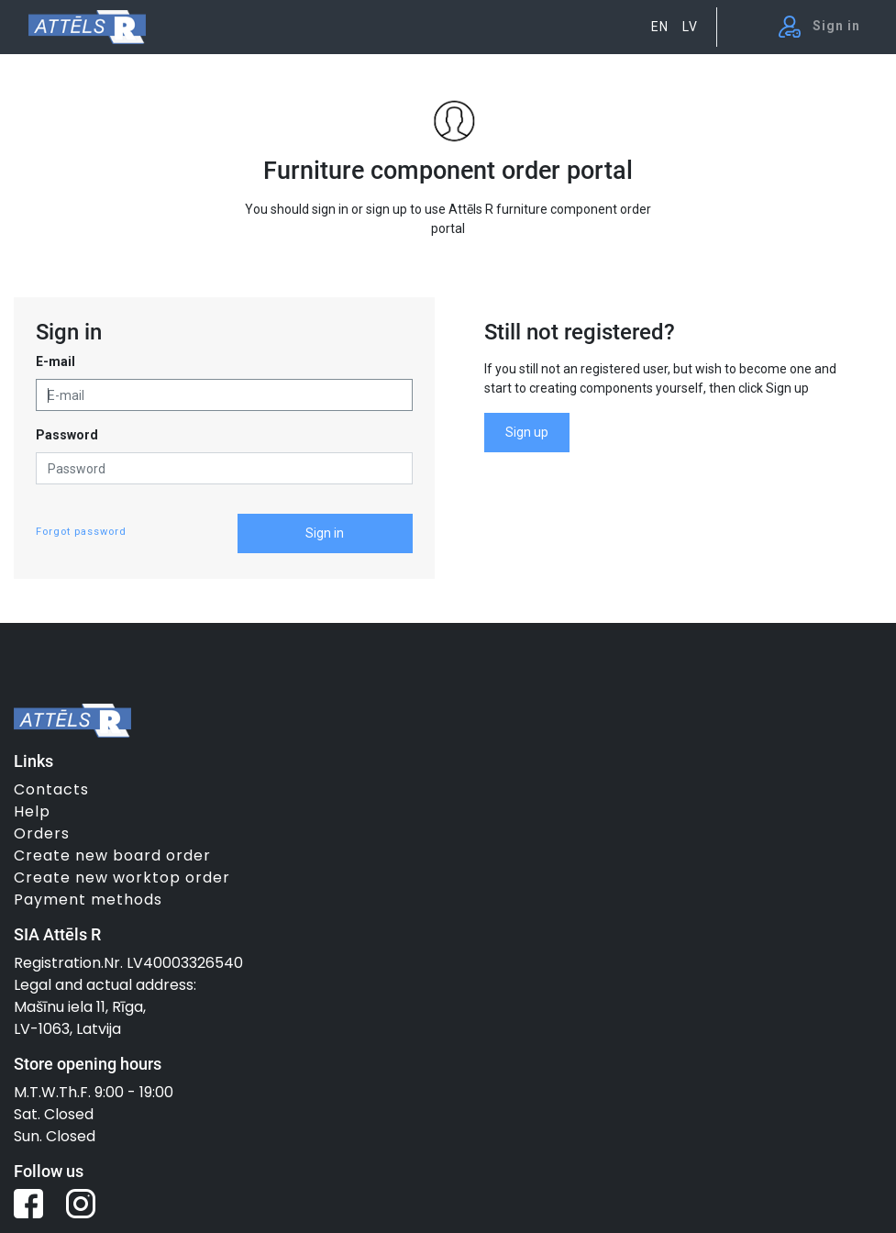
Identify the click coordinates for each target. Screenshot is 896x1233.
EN (660, 26)
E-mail (55, 361)
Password (67, 435)
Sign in (324, 533)
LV (690, 26)
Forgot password (81, 532)
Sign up (526, 432)
